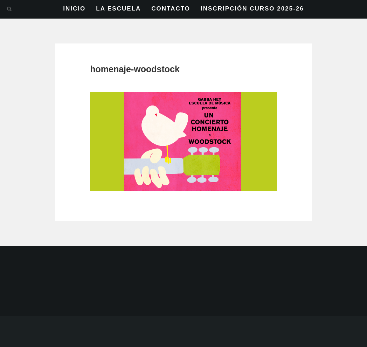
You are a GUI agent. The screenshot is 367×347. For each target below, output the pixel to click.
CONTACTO (170, 8)
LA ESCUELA (118, 8)
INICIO (74, 8)
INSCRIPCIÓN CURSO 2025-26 (252, 8)
